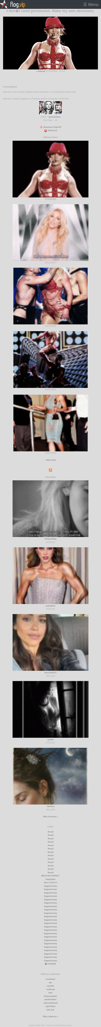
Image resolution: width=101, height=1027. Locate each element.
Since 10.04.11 (50, 882)
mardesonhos (50, 999)
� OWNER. (50, 963)
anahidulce (50, 605)
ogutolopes (50, 1006)
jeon (51, 992)
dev (50, 982)
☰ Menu (91, 4)
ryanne (50, 739)
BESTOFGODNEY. (50, 875)
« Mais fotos (50, 460)
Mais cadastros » (50, 1016)
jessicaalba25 (51, 672)
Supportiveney (50, 886)
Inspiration (50, 879)
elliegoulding (50, 538)
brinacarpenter (50, 996)
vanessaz (50, 806)
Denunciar (50, 130)
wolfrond (50, 989)
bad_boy (50, 1009)
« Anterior (40, 71)
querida (50, 985)
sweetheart (50, 979)
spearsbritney (55, 116)
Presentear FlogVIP (50, 127)
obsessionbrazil (50, 1003)
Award (51, 831)
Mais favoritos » (50, 816)
